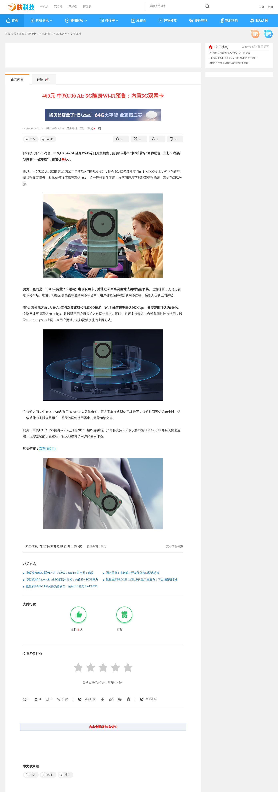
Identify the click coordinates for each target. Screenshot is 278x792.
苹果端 (73, 6)
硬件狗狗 (198, 20)
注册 (270, 7)
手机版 (44, 6)
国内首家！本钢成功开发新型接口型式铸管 (132, 572)
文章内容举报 (174, 546)
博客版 (87, 6)
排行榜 (109, 20)
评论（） (44, 79)
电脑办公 (47, 33)
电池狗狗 (229, 20)
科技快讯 (41, 20)
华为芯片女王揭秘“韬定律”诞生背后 (229, 62)
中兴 (30, 139)
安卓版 (58, 6)
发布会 (138, 20)
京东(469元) (47, 448)
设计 (64, 774)
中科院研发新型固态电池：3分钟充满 (230, 52)
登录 (261, 7)
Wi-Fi (47, 139)
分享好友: (90, 699)
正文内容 (17, 79)
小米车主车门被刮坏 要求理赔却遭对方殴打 (233, 57)
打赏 (65, 699)
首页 (12, 20)
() (93, 128)
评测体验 (76, 20)
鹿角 (69, 128)
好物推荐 (167, 20)
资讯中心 (33, 33)
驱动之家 (259, 20)
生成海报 (151, 699)
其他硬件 (61, 33)
